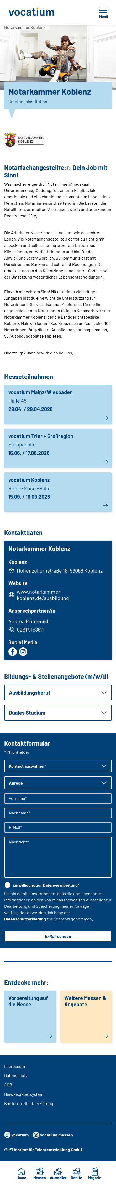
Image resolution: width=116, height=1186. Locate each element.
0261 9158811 (26, 629)
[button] (58, 692)
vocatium (16, 1135)
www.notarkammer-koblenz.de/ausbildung (43, 594)
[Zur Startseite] (43, 12)
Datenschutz (16, 1075)
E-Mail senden (58, 936)
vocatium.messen (53, 1135)
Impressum (14, 1066)
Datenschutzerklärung (25, 918)
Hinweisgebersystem (23, 1094)
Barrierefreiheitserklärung (28, 1103)
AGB (8, 1084)
